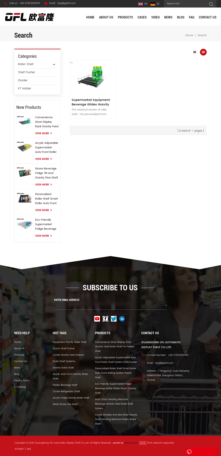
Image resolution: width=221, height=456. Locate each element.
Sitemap (19, 449)
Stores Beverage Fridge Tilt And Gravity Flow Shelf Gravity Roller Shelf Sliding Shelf (46, 173)
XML (29, 449)
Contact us (207, 17)
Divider (23, 80)
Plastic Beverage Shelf (65, 385)
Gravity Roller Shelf (63, 368)
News (168, 17)
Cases (142, 17)
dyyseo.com (131, 443)
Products (125, 17)
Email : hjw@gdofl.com (62, 3)
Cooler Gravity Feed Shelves (68, 355)
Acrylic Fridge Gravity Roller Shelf (71, 398)
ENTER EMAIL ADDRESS (66, 299)
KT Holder (24, 88)
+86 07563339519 (178, 355)
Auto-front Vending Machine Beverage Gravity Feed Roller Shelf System (114, 404)
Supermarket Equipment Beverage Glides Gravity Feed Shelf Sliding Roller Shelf (91, 100)
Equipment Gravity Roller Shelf (69, 342)
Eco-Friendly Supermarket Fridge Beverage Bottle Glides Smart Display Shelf (45, 224)
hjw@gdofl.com (164, 363)
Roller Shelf (25, 64)
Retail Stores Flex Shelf (65, 404)
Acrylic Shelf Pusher (64, 348)
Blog (180, 17)
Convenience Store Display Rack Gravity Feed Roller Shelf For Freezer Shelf (46, 122)
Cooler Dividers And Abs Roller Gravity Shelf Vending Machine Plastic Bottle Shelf (116, 419)
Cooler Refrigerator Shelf (66, 391)
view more (43, 134)
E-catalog (20, 387)
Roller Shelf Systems (64, 361)
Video (155, 17)
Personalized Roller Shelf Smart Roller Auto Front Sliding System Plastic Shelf (46, 199)
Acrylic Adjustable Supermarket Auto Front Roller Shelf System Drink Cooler (46, 147)
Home (90, 17)
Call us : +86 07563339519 (24, 3)
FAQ (191, 17)
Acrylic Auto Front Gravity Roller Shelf (70, 376)
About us (106, 17)
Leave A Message (201, 451)
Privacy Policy (22, 380)
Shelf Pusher (26, 72)
